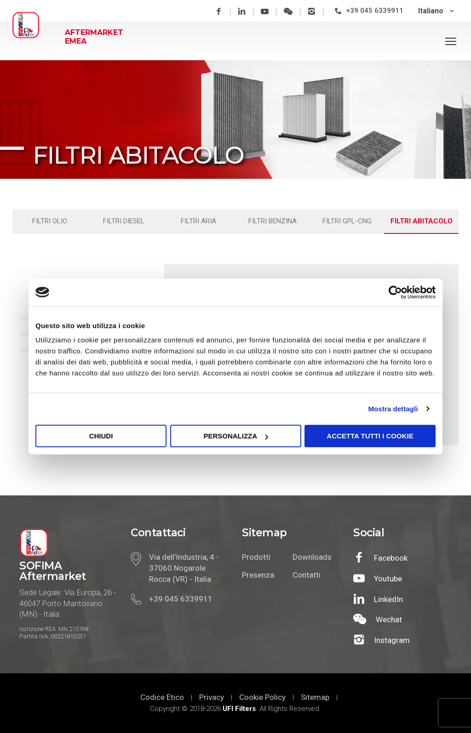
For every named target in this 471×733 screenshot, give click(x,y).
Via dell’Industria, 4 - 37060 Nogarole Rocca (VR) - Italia (184, 568)
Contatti (307, 575)
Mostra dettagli (393, 409)
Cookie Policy (262, 697)
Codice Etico (162, 697)
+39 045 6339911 (376, 10)
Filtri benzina (272, 221)
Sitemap (315, 697)
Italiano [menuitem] (432, 10)
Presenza (258, 575)
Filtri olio (49, 221)
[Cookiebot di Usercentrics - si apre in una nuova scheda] (395, 292)
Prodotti (256, 557)
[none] (437, 11)
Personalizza (235, 436)
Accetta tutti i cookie (370, 436)
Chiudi (101, 436)
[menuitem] (437, 11)
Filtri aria (198, 221)
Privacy (211, 697)
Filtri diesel (123, 221)
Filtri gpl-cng (347, 221)
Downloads (311, 557)
